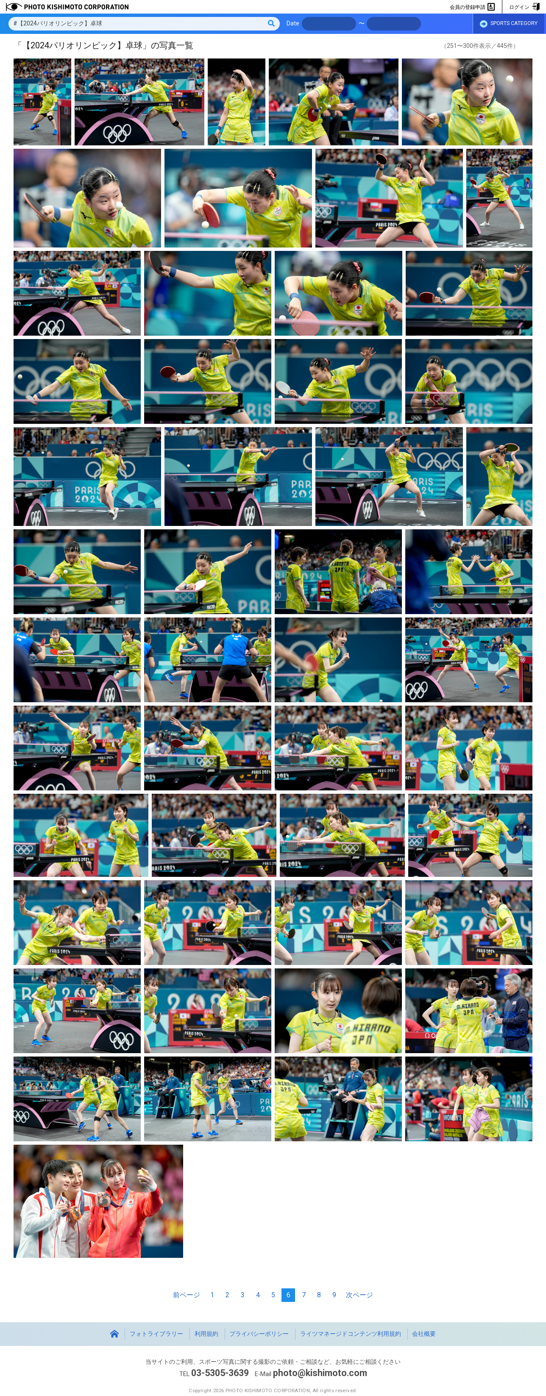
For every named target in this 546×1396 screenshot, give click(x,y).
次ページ (359, 1295)
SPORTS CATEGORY (509, 24)
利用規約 (206, 1334)
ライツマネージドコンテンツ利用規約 (350, 1334)
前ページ (186, 1295)
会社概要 (424, 1334)
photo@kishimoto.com (320, 1373)
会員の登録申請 (472, 7)
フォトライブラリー (156, 1334)
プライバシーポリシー (259, 1334)
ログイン (524, 7)
